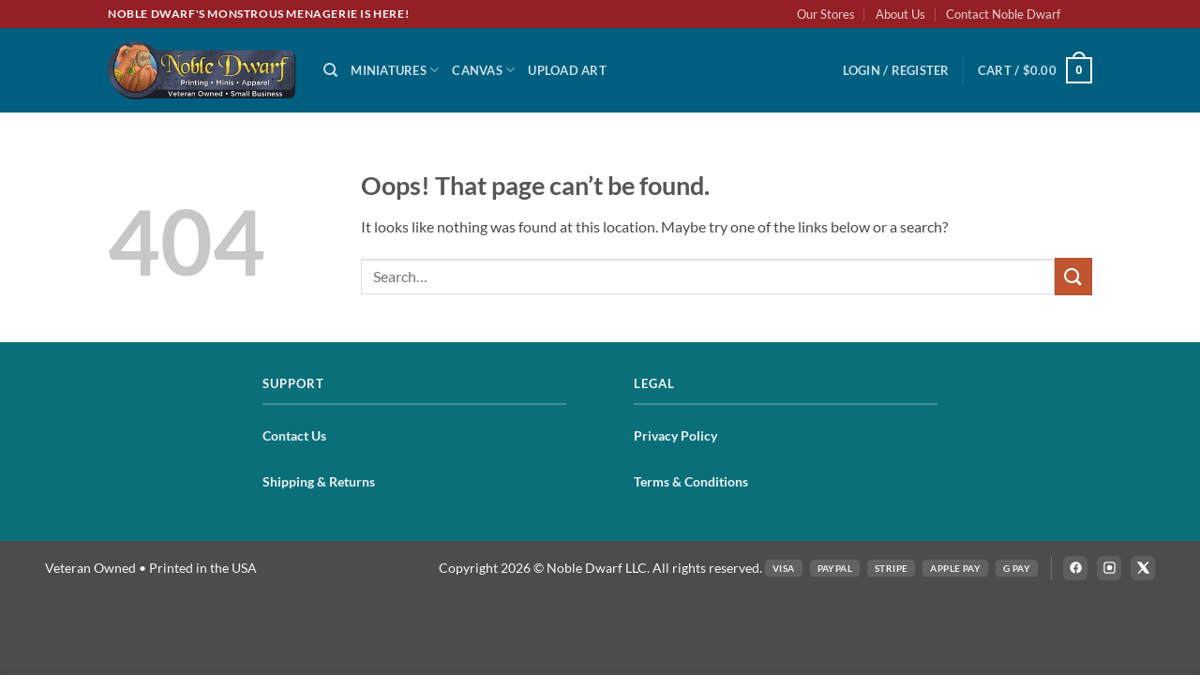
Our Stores (826, 14)
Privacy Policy (675, 435)
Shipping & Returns (318, 481)
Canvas (483, 70)
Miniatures (395, 70)
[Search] (330, 70)
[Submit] (1073, 276)
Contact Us (294, 435)
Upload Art (567, 70)
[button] (896, 70)
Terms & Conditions (691, 481)
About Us (900, 14)
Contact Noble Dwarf (1003, 14)
